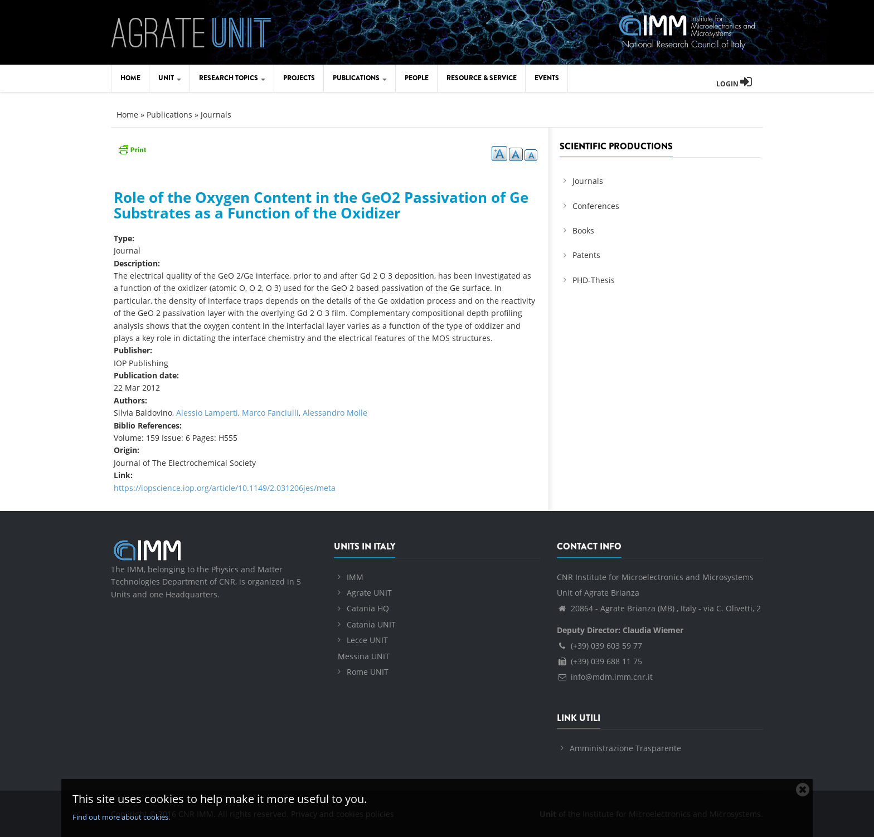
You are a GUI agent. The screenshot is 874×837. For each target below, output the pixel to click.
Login (734, 84)
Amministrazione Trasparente (625, 748)
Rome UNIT (368, 671)
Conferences (595, 206)
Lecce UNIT (367, 640)
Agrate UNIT (369, 592)
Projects (299, 78)
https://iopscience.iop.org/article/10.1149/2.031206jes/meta (225, 488)
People (417, 78)
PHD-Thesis (593, 280)
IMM (355, 577)
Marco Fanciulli (270, 412)
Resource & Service (481, 78)
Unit (169, 78)
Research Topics (232, 78)
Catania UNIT (371, 624)
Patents (586, 255)
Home (130, 78)
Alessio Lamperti (207, 412)
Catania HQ (368, 608)
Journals (216, 114)
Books (583, 230)
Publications (360, 78)
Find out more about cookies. (121, 817)
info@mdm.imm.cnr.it (605, 676)
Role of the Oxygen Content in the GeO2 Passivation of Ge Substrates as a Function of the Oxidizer (321, 205)
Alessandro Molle (335, 412)
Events (547, 78)
